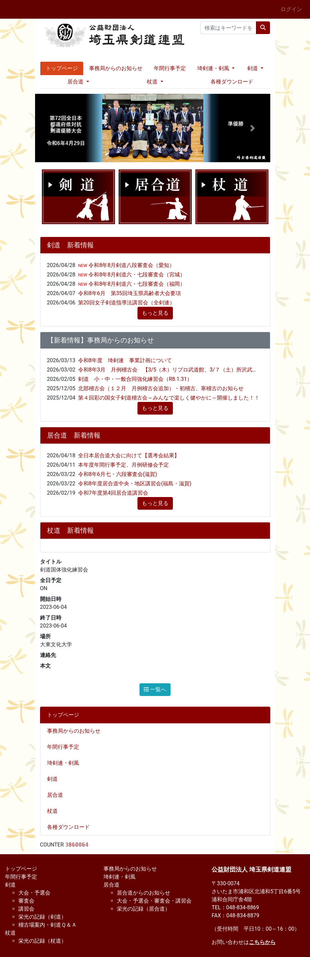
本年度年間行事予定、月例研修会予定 (123, 465)
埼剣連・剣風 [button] (214, 68)
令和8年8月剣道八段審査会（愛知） (131, 265)
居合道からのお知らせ (143, 893)
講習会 (26, 909)
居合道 (57, 795)
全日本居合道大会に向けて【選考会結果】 (129, 455)
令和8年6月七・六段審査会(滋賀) (117, 474)
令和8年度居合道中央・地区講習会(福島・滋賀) (135, 483)
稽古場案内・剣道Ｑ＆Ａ (47, 925)
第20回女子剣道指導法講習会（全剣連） (126, 302)
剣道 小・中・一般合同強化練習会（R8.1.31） (135, 379)
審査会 (26, 901)
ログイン (291, 9)
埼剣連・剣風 (65, 763)
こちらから (262, 942)
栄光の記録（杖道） (42, 941)
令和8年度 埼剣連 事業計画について (125, 360)
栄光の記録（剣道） (42, 917)
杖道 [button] (153, 81)
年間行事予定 (170, 68)
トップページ (62, 68)
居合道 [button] (76, 81)
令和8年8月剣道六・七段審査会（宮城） (136, 274)
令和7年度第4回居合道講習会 (113, 493)
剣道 (55, 779)
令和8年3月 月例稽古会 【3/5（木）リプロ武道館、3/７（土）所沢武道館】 (173, 370)
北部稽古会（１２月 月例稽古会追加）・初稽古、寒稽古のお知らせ (161, 388)
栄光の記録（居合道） (143, 909)
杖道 (55, 811)
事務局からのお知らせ (115, 68)
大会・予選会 (34, 893)
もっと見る (155, 313)
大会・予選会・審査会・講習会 (154, 901)
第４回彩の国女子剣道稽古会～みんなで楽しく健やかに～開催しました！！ (169, 398)
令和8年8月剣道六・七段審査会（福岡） (136, 284)
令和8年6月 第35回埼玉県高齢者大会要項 (129, 293)
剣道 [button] (253, 68)
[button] (52, 128)
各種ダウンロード (232, 81)
